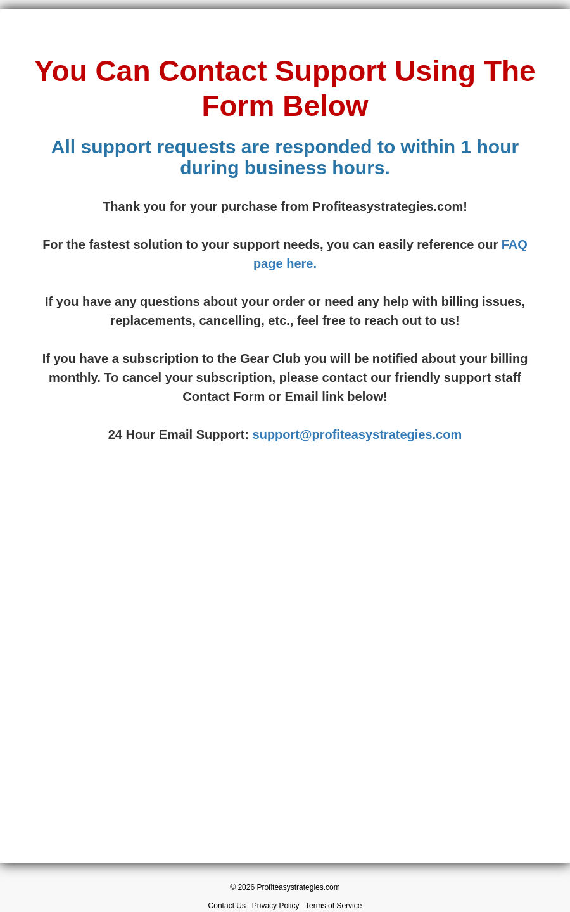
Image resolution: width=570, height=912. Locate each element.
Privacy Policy (276, 905)
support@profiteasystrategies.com (357, 434)
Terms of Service (333, 905)
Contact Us (227, 905)
